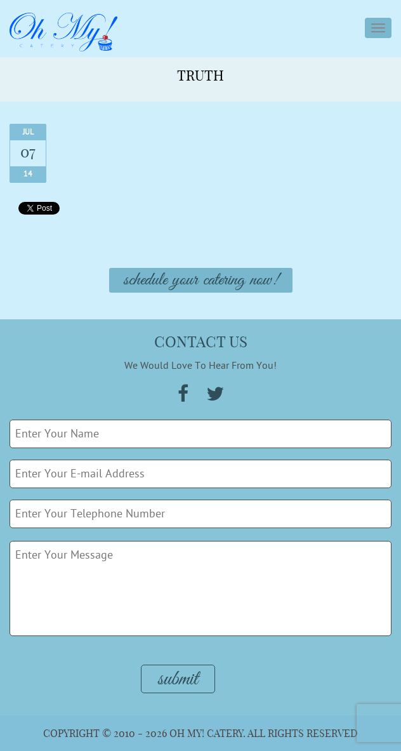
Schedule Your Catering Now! (201, 280)
